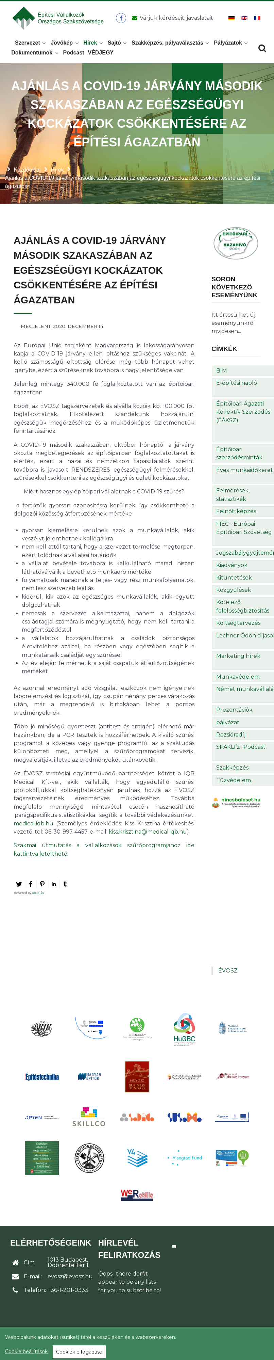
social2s (38, 896)
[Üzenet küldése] (172, 20)
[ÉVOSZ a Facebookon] (122, 20)
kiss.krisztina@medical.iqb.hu (148, 835)
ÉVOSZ (228, 974)
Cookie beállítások (26, 1351)
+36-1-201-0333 (68, 1294)
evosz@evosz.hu (70, 1280)
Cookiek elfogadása (79, 1352)
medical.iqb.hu (33, 827)
